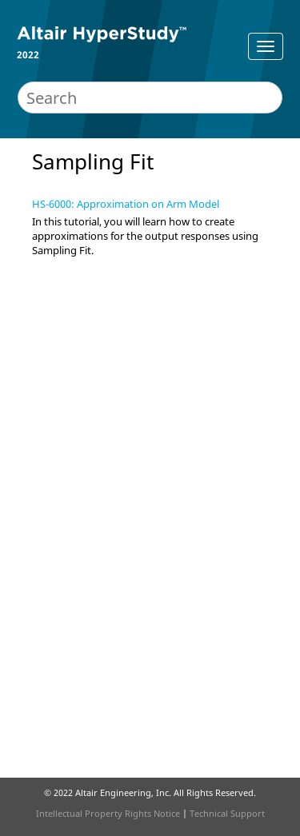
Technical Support (227, 813)
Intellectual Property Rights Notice (108, 813)
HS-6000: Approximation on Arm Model (125, 204)
